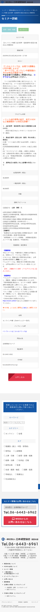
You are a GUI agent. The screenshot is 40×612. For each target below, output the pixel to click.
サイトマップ (35, 602)
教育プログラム (11, 589)
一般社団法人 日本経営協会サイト (11, 572)
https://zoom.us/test (9, 301)
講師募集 (7, 582)
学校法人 (8, 474)
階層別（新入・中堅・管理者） (17, 446)
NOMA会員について (10, 566)
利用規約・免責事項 (23, 602)
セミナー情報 (8, 569)
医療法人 (19, 474)
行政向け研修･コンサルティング (14, 593)
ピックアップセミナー (11, 576)
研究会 (7, 451)
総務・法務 (9, 460)
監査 (17, 465)
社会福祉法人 (10, 479)
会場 (19, 434)
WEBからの (20, 520)
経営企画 (8, 465)
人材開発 (17, 451)
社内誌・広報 (23, 460)
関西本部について (10, 564)
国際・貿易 (27, 470)
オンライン (9, 434)
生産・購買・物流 (11, 470)
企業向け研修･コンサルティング (14, 584)
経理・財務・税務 (24, 456)
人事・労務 (9, 456)
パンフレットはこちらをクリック (15, 331)
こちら (24, 307)
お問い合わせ (8, 579)
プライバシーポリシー (7, 602)
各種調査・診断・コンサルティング (17, 587)
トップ (4, 10)
